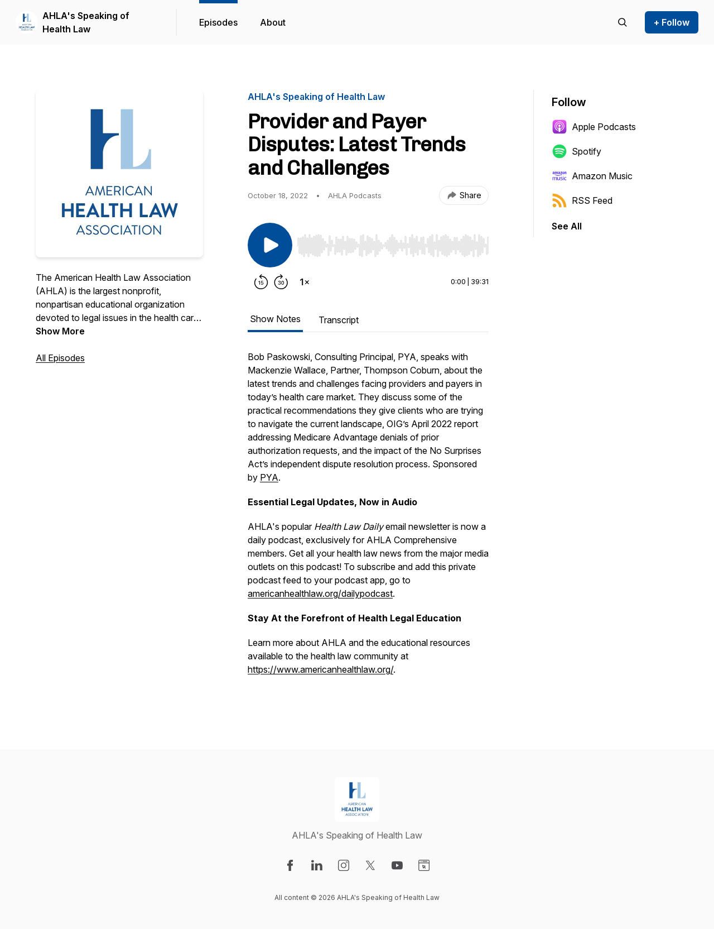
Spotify (576, 151)
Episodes (218, 22)
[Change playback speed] (304, 282)
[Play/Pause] (270, 245)
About (273, 22)
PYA (269, 477)
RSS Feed (582, 200)
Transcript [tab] (339, 319)
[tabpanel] (368, 518)
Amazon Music (592, 176)
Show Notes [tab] (275, 318)
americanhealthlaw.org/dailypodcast (320, 593)
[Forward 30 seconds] (281, 282)
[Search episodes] (622, 22)
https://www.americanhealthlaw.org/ (320, 669)
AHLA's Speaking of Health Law (85, 22)
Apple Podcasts (594, 127)
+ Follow (671, 22)
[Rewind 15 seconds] (261, 282)
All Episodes (60, 357)
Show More (60, 331)
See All (567, 226)
